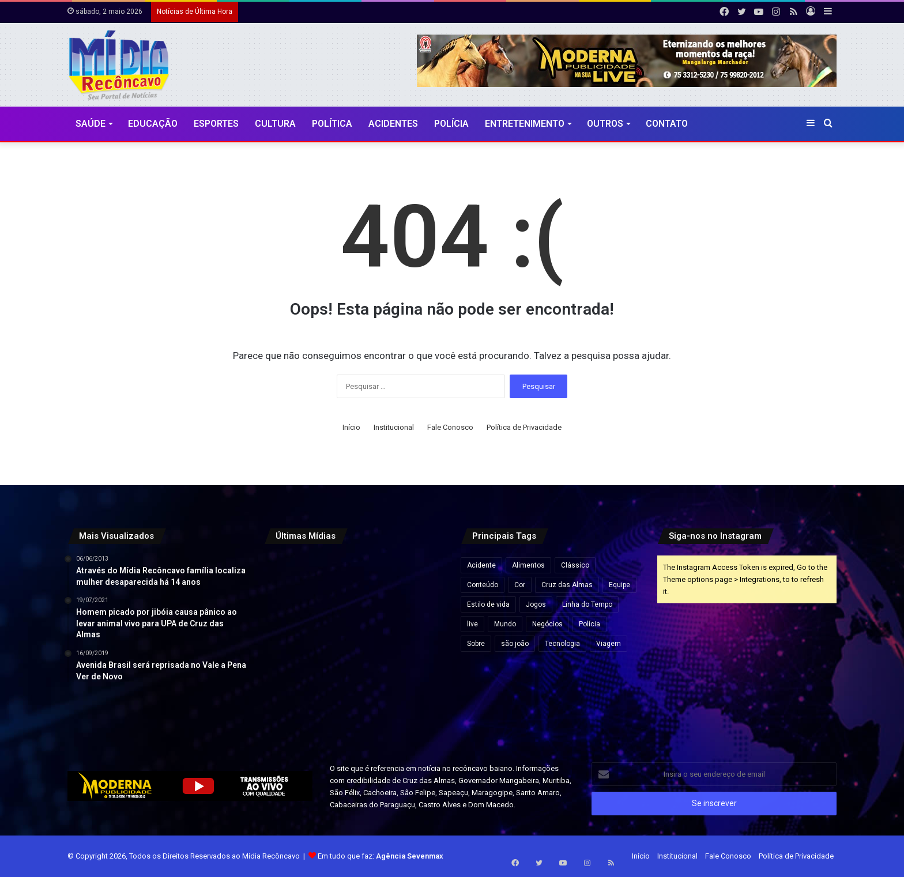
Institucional (394, 427)
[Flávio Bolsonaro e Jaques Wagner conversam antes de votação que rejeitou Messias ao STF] (415, 645)
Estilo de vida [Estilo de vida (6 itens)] (488, 604)
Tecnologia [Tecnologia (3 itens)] (562, 644)
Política (332, 123)
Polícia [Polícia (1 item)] (589, 624)
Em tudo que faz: (380, 856)
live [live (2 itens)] (472, 624)
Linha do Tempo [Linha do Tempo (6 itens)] (587, 604)
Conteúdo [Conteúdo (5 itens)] (482, 585)
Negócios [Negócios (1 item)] (547, 624)
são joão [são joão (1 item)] (515, 644)
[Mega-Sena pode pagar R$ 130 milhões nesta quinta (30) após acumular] (292, 645)
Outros (605, 123)
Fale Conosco (450, 427)
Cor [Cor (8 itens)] (519, 585)
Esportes (216, 123)
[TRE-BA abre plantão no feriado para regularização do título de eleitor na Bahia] (353, 583)
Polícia (451, 123)
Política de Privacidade (524, 427)
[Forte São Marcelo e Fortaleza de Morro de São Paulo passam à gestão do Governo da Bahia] (353, 645)
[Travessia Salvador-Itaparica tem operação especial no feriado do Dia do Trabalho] (292, 583)
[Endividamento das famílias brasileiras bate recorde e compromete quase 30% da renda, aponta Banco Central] (415, 706)
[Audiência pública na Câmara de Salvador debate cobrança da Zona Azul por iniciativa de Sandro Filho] (415, 583)
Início (351, 427)
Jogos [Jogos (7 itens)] (536, 604)
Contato (667, 123)
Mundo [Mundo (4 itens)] (505, 624)
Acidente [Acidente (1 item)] (481, 565)
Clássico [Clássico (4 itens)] (575, 565)
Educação (153, 123)
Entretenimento (524, 123)
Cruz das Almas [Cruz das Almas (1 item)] (567, 585)
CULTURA (275, 123)
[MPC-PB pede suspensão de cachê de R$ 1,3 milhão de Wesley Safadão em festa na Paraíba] (353, 706)
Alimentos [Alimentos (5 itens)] (528, 565)
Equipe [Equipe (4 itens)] (619, 585)
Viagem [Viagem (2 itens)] (608, 644)
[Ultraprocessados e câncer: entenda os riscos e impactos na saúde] (292, 706)
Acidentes (393, 123)
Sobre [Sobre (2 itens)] (476, 644)
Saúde (91, 123)
